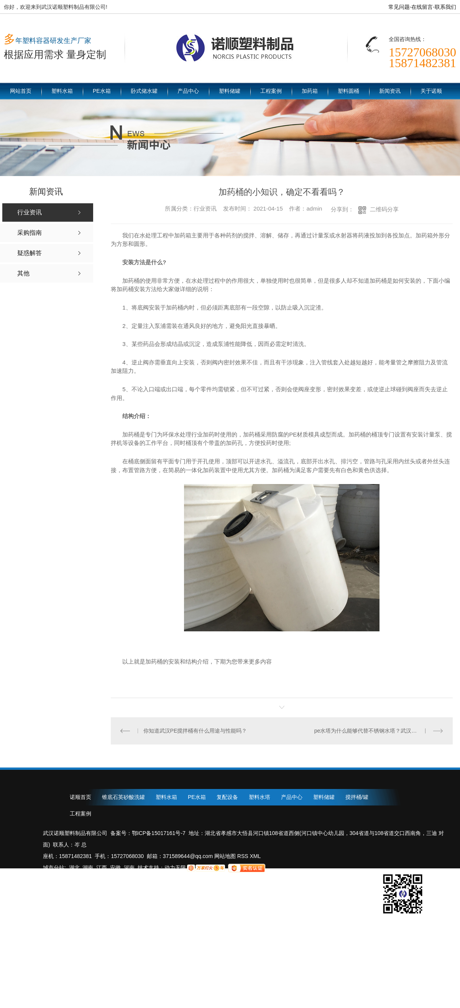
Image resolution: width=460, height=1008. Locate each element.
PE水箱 (102, 91)
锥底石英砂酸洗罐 (123, 797)
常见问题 (399, 7)
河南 (129, 868)
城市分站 (53, 868)
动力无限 (175, 868)
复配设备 (227, 797)
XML (255, 856)
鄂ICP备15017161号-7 (159, 833)
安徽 (115, 868)
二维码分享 (384, 209)
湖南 (87, 868)
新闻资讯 (390, 91)
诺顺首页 (80, 797)
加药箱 (310, 91)
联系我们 (445, 7)
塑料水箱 (62, 91)
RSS (243, 856)
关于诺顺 (431, 91)
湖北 (74, 868)
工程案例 (271, 91)
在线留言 (422, 7)
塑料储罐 (229, 91)
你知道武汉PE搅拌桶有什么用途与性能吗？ (195, 731)
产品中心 (188, 91)
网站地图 (224, 856)
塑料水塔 (259, 797)
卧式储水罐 (144, 91)
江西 (101, 868)
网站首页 (20, 91)
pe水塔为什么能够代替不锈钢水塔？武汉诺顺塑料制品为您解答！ (379, 731)
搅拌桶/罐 (356, 797)
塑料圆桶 (348, 91)
